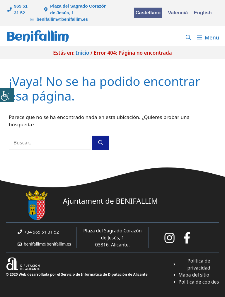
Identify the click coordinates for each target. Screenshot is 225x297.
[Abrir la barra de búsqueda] (188, 37)
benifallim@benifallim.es (62, 19)
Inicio (82, 52)
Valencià (178, 12)
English (203, 12)
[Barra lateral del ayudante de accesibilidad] (7, 95)
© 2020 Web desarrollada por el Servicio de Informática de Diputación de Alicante (77, 274)
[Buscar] (100, 143)
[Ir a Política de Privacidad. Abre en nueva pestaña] (196, 264)
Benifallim (37, 37)
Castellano (148, 12)
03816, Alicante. (112, 244)
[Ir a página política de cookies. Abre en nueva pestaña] (196, 281)
